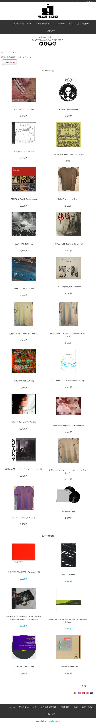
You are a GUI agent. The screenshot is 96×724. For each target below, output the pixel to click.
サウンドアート (15, 52)
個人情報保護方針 (43, 23)
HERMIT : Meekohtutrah (68, 109)
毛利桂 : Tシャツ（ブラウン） (68, 199)
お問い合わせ (83, 23)
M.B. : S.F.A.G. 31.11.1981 (24, 109)
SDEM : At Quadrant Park (68, 667)
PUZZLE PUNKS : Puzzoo (24, 152)
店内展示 (51, 31)
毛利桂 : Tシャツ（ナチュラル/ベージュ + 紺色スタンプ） (68, 334)
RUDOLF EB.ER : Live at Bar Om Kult (68, 244)
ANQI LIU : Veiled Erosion (24, 289)
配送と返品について (23, 23)
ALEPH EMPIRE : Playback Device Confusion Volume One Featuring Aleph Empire (23, 618)
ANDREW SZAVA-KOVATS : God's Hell (69, 154)
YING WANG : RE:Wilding (24, 381)
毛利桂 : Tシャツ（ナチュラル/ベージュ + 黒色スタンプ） (68, 471)
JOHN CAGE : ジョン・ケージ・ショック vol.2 (23, 469)
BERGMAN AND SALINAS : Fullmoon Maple (68, 381)
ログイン (90, 2)
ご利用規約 (60, 23)
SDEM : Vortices (68, 575)
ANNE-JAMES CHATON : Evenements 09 (24, 572)
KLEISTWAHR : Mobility (24, 244)
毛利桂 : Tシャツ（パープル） (24, 518)
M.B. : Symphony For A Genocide (68, 287)
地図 (71, 23)
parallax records (54, 721)
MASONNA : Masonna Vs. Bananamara (68, 426)
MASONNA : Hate (68, 511)
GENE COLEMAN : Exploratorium (24, 199)
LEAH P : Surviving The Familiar (24, 422)
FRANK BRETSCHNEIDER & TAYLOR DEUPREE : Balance (68, 621)
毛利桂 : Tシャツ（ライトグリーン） (23, 334)
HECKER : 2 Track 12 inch (24, 667)
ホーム (80, 2)
